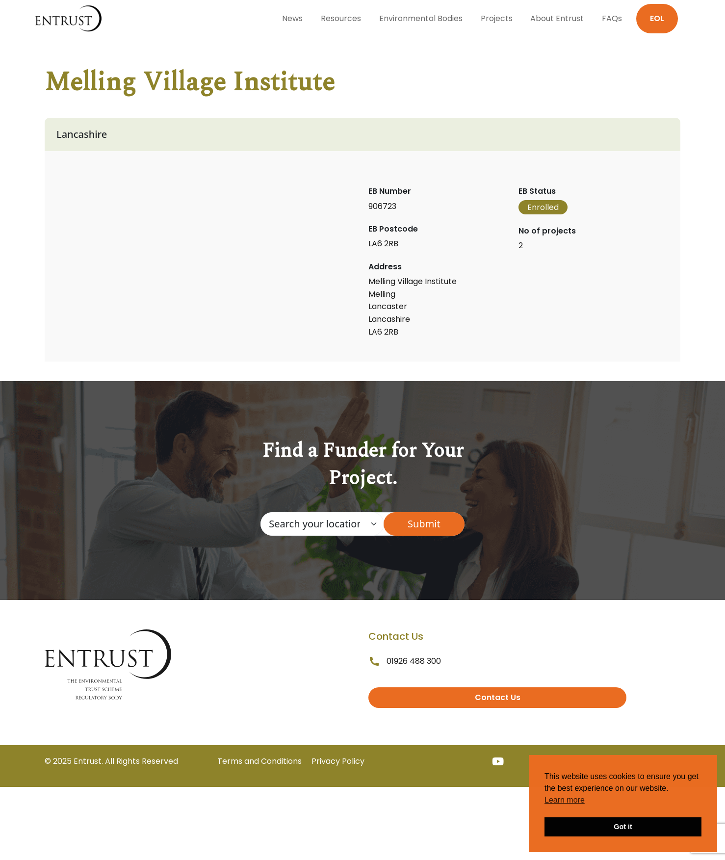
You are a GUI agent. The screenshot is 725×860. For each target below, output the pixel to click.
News (292, 18)
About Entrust (557, 18)
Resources (341, 18)
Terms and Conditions (259, 761)
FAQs (612, 18)
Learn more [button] (564, 800)
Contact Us (497, 697)
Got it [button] (623, 827)
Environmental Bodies (421, 18)
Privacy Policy (337, 761)
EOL (657, 18)
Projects (497, 18)
